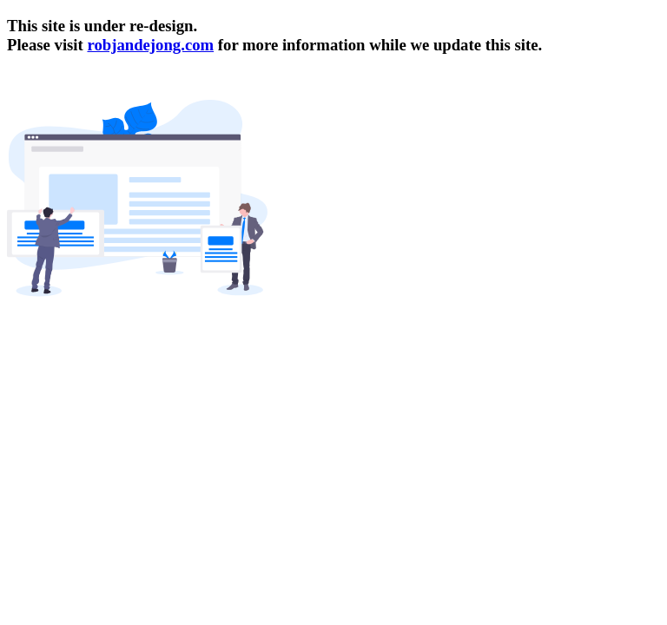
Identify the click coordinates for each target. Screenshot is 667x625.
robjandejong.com (150, 45)
